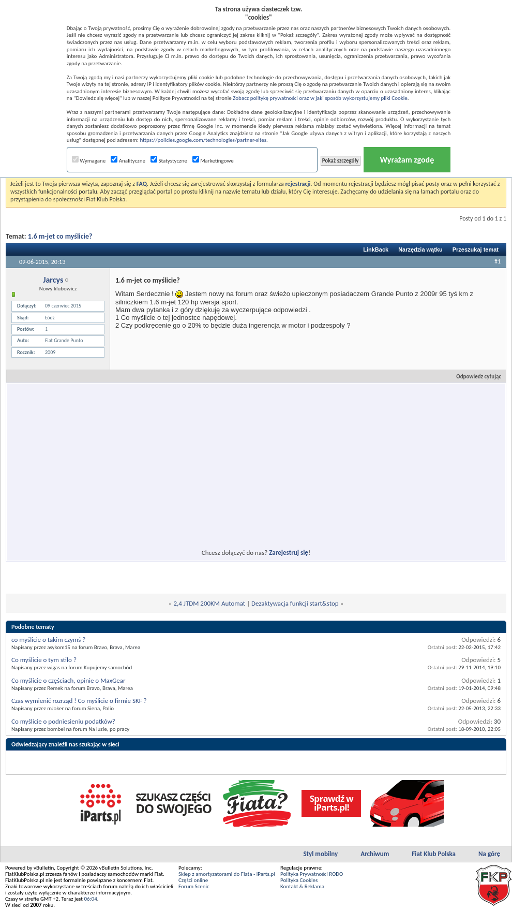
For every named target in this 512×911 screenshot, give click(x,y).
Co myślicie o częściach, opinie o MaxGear (68, 680)
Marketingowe (213, 160)
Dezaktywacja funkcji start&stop (295, 603)
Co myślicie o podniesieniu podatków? (63, 721)
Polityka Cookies (299, 880)
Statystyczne (168, 160)
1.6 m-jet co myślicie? (60, 236)
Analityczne (128, 160)
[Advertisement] (162, 459)
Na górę (489, 854)
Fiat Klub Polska (434, 854)
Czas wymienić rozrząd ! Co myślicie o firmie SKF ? (79, 700)
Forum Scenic (193, 886)
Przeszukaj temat (476, 249)
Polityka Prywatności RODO (311, 874)
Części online (193, 880)
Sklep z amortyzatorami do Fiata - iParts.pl (226, 874)
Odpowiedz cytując (474, 376)
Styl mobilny (320, 854)
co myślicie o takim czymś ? (48, 639)
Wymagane (89, 160)
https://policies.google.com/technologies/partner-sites (203, 140)
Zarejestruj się (288, 552)
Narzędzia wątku (420, 249)
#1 (497, 261)
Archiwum (374, 854)
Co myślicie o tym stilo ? (44, 660)
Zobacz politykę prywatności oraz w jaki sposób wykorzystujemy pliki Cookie (320, 98)
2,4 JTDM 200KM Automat (209, 603)
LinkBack (375, 249)
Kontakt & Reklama (302, 886)
